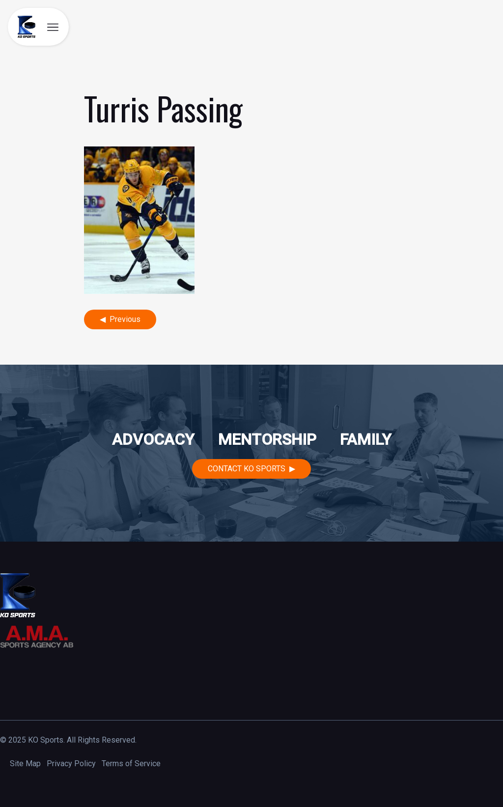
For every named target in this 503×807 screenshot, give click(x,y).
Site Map (25, 763)
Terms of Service (131, 763)
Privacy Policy (71, 763)
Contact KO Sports (246, 468)
